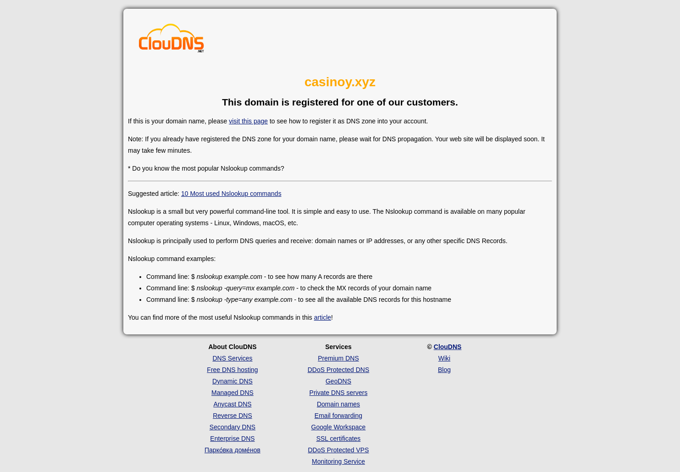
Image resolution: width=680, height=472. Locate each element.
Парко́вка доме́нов (232, 450)
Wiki (444, 358)
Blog (444, 369)
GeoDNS (338, 381)
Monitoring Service (338, 461)
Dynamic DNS (232, 381)
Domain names (338, 404)
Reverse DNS (232, 415)
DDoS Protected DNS (339, 369)
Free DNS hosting (232, 369)
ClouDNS (448, 346)
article (322, 317)
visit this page (248, 121)
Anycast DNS (232, 404)
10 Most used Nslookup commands (231, 193)
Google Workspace (338, 427)
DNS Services (232, 358)
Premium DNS (338, 358)
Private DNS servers (339, 392)
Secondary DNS (232, 427)
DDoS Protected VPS (338, 450)
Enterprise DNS (232, 438)
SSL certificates (338, 438)
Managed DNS (232, 392)
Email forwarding (338, 415)
